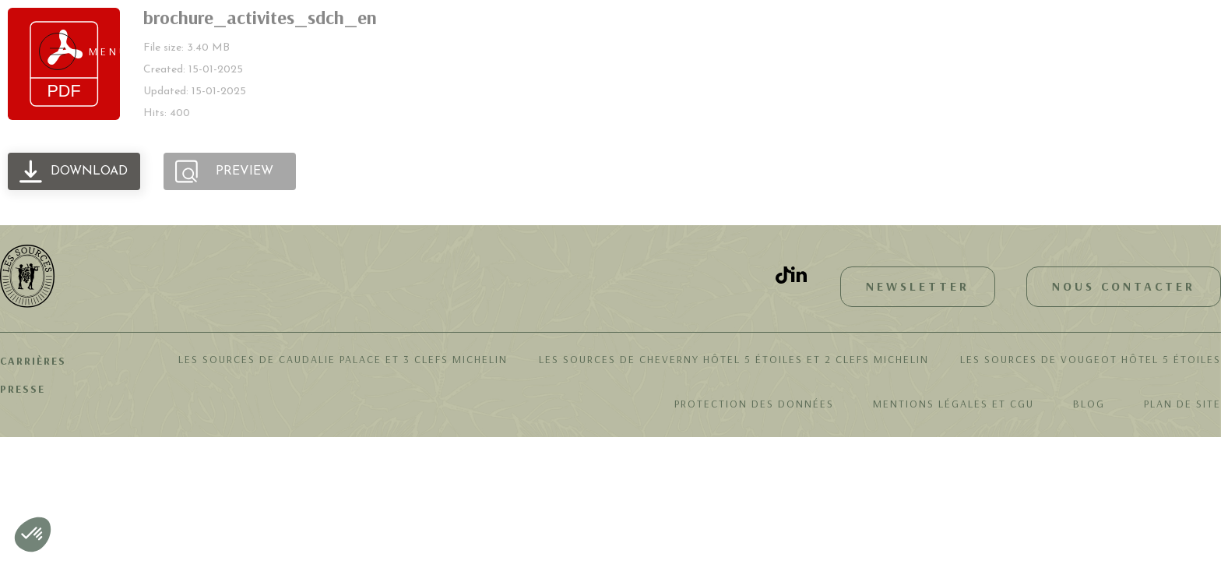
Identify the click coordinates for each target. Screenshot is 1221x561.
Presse (22, 389)
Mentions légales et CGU (953, 404)
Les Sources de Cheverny (734, 359)
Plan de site (1182, 404)
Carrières (33, 361)
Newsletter (917, 286)
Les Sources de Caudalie (343, 359)
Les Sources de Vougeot (1090, 359)
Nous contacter (1123, 286)
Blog (1089, 404)
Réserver (1117, 50)
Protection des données (754, 404)
